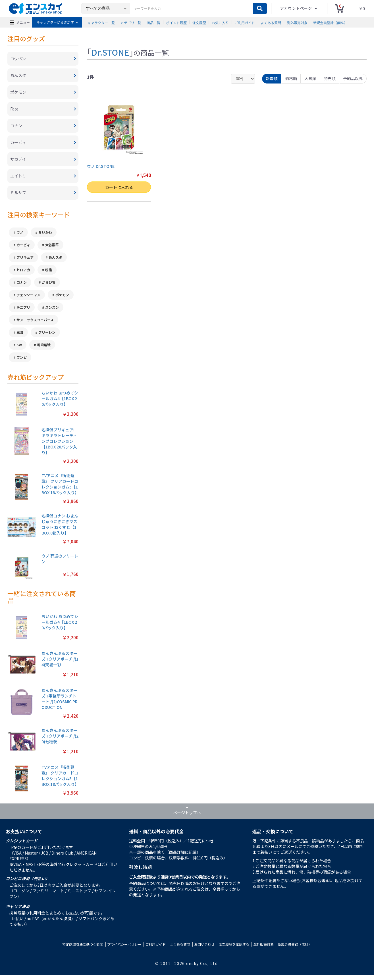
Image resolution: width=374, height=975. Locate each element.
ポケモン (62, 294)
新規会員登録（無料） (330, 22)
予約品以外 (353, 78)
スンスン (52, 307)
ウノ (19, 232)
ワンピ (21, 357)
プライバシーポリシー (124, 944)
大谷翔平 (52, 244)
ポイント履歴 (176, 22)
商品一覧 (153, 22)
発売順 (330, 78)
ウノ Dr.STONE (101, 166)
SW (19, 344)
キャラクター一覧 (101, 22)
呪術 (48, 269)
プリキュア (25, 257)
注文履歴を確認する (234, 944)
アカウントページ (296, 8)
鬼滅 (19, 332)
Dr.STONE (110, 52)
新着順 (272, 78)
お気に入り (220, 22)
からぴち (48, 282)
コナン (21, 282)
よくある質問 (271, 22)
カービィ (23, 244)
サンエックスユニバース (35, 319)
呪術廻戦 (44, 344)
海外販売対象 (297, 22)
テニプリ (23, 307)
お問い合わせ (204, 944)
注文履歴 (199, 22)
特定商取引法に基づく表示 (82, 944)
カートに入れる (119, 187)
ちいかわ (45, 232)
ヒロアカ (23, 269)
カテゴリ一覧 (130, 22)
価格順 (291, 78)
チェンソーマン (28, 294)
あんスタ (55, 257)
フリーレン (46, 332)
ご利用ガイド (244, 22)
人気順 (310, 78)
